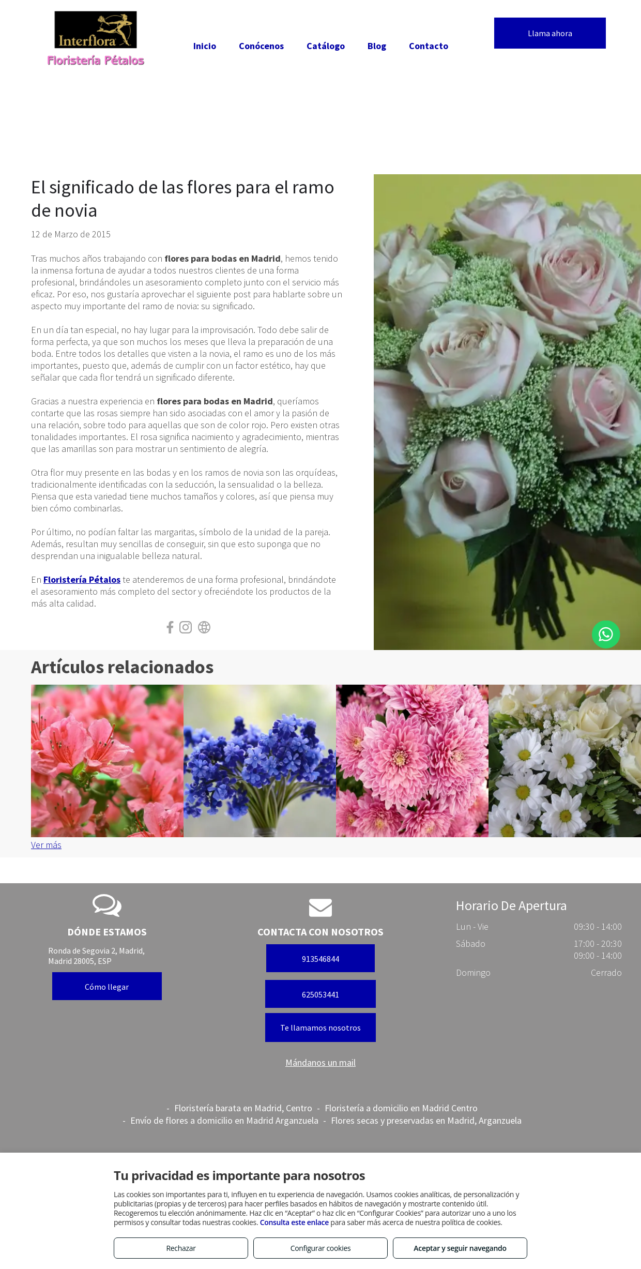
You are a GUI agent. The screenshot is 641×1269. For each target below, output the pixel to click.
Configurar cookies (321, 1248)
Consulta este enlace (294, 1222)
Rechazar (180, 1248)
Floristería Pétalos (81, 579)
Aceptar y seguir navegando (460, 1248)
